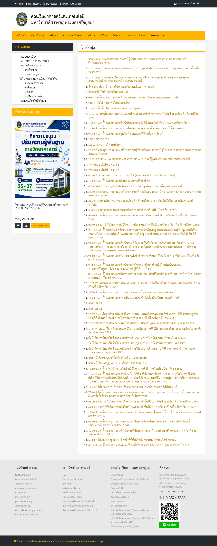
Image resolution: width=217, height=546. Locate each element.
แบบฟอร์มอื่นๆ (28, 56)
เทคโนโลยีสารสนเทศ (72, 492)
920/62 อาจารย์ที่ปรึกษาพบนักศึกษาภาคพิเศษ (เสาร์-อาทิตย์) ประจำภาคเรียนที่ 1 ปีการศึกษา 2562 (143, 224)
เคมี (64, 474)
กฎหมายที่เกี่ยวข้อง (22, 505)
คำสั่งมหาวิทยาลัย (34, 83)
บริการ (91, 35)
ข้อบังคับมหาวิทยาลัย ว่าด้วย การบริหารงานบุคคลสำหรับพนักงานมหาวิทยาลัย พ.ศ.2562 (137, 337)
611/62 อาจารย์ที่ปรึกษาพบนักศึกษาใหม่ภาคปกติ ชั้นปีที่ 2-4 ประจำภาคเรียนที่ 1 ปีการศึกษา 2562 (143, 401)
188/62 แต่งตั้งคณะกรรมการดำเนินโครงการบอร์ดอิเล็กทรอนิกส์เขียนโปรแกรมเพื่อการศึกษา (139, 123)
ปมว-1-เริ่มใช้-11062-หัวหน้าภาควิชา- (109, 103)
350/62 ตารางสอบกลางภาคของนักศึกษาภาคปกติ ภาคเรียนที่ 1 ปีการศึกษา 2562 (133, 210)
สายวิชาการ (31, 70)
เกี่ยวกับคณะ (37, 35)
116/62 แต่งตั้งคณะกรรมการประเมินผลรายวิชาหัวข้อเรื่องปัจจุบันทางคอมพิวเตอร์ (133, 297)
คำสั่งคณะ (30, 87)
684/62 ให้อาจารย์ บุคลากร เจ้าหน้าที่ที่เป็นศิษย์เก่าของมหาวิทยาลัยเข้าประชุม (132, 439)
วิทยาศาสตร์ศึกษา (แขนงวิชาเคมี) (78, 505)
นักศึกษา (117, 35)
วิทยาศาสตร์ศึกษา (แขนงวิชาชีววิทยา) (80, 510)
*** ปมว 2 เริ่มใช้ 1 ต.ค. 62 (103, 164)
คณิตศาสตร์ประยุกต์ (72, 488)
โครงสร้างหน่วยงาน (23, 483)
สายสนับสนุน (32, 74)
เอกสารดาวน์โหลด (136, 35)
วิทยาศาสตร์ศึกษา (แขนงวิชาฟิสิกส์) (78, 501)
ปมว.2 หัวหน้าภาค (98, 139)
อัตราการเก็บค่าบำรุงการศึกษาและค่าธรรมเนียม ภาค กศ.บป (121, 86)
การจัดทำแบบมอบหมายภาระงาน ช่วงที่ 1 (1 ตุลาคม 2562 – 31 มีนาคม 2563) (131, 175)
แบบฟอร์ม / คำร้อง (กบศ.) (35, 61)
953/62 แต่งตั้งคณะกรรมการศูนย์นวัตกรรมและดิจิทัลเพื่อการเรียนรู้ (125, 133)
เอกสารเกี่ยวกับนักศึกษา (33, 101)
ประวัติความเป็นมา (22, 474)
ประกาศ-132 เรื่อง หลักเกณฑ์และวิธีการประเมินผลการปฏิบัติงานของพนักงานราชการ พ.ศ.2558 (141, 323)
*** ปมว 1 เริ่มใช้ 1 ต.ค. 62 (103, 170)
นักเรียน (103, 35)
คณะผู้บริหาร (20, 492)
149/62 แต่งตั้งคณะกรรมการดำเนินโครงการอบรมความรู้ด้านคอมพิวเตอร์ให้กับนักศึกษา (136, 128)
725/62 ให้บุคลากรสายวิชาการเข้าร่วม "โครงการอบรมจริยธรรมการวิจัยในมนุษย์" (133, 387)
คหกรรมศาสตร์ (117, 501)
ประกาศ (29, 92)
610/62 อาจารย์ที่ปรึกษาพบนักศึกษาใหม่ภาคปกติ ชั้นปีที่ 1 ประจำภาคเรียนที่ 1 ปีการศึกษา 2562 (142, 407)
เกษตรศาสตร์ (117, 474)
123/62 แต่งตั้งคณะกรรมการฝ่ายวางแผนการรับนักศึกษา (119, 181)
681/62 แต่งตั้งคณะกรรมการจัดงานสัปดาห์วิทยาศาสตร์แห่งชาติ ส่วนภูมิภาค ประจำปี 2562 (138, 445)
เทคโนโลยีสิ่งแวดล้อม (72, 497)
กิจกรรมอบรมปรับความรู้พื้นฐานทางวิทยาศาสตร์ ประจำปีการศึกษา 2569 (41, 206)
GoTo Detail (40, 225)
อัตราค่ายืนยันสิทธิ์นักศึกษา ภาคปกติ (108, 92)
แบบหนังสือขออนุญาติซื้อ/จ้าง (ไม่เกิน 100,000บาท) (117, 357)
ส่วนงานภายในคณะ (73, 35)
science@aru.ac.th (174, 491)
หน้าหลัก (21, 35)
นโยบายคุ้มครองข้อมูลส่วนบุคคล (28, 510)
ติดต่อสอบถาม (158, 35)
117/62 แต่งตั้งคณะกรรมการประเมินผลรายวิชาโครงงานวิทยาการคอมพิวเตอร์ (131, 292)
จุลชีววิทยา (68, 483)
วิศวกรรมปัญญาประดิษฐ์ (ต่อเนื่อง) (126, 526)
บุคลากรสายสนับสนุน (23, 501)
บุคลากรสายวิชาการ (23, 497)
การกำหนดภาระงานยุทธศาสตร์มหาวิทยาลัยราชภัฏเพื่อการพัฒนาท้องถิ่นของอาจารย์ (135, 186)
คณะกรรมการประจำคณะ (25, 488)
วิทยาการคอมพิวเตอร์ (72, 479)
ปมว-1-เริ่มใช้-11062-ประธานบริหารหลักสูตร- (114, 108)
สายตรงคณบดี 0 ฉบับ (187, 3)
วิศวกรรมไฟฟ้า (118, 488)
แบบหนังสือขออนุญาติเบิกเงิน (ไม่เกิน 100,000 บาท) (117, 363)
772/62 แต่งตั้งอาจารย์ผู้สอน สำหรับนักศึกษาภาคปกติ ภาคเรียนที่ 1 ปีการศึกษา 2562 (135, 368)
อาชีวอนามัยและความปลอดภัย (125, 483)
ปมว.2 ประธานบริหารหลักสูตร (105, 144)
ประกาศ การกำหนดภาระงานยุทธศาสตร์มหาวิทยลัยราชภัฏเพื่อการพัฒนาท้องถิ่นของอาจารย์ (139, 159)
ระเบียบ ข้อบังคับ (34, 96)
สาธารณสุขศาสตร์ (119, 505)
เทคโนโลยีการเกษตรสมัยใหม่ (124, 492)
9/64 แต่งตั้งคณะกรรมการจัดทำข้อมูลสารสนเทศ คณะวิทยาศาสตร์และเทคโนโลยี (133, 97)
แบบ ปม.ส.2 (95, 303)
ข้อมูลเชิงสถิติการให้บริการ (26, 514)
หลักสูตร (53, 35)
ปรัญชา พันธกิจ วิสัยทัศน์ (25, 479)
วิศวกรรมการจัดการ (120, 497)
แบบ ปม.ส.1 (95, 308)
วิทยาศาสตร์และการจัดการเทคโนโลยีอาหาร (130, 479)
